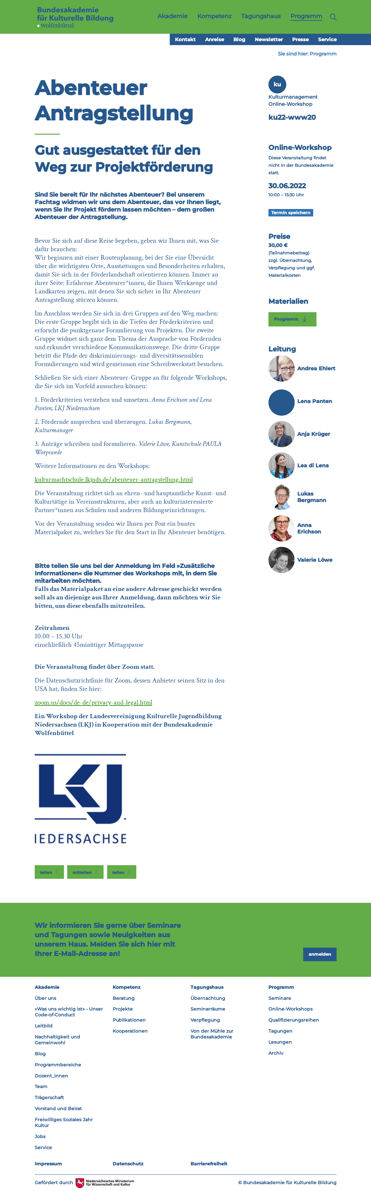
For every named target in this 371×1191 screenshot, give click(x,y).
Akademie (47, 987)
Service (327, 39)
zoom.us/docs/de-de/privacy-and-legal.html (93, 702)
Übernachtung (208, 998)
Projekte (123, 1009)
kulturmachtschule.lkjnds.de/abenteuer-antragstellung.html (114, 479)
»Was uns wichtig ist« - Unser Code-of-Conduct (69, 1012)
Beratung (124, 998)
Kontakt (185, 39)
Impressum (48, 1164)
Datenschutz (128, 1164)
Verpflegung (205, 1020)
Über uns (45, 998)
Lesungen (280, 1042)
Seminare (279, 998)
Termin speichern (290, 212)
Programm (323, 54)
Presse (300, 39)
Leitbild (44, 1026)
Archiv (275, 1053)
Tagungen (280, 1031)
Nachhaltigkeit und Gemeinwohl (57, 1040)
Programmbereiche (58, 1065)
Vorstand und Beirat (58, 1108)
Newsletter (269, 39)
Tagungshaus (207, 987)
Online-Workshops (290, 1009)
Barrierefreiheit (209, 1164)
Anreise (214, 39)
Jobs (40, 1136)
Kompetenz (127, 987)
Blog (239, 39)
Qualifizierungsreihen (293, 1020)
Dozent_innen (51, 1076)
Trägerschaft (49, 1097)
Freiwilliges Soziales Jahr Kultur (64, 1122)
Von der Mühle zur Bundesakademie (212, 1034)
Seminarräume (208, 1009)
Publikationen (129, 1020)
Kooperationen (130, 1031)
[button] (49, 872)
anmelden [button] (320, 954)
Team (41, 1086)
